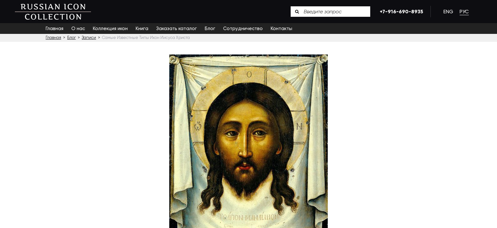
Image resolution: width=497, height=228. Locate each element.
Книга (142, 28)
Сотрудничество (243, 28)
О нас (78, 28)
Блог (210, 28)
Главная (54, 28)
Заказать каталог (176, 28)
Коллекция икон (110, 28)
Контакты (281, 28)
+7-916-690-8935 (400, 12)
